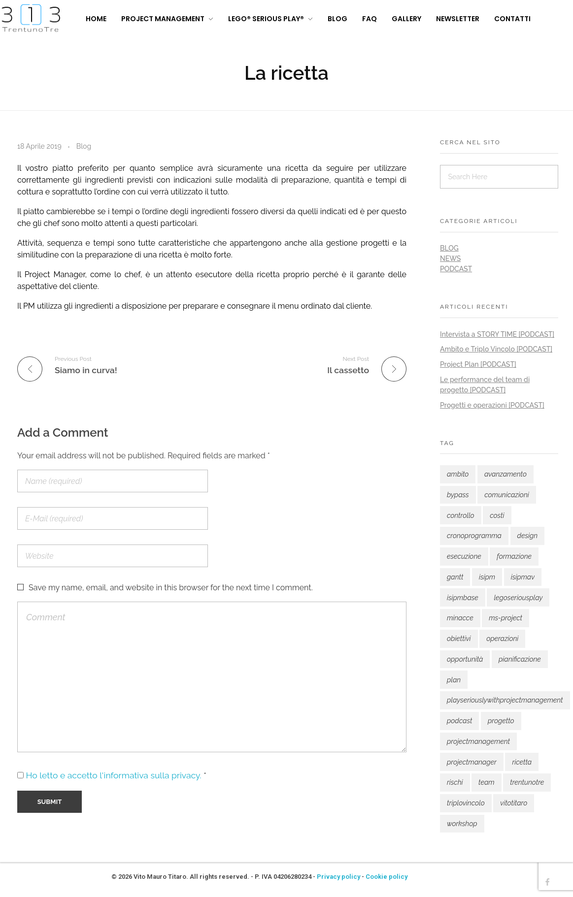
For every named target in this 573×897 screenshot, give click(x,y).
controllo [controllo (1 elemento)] (460, 515)
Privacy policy (338, 876)
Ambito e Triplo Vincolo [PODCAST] (496, 349)
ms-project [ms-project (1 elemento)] (505, 618)
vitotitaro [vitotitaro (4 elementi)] (513, 803)
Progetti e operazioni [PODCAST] (492, 405)
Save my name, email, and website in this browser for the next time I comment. (171, 587)
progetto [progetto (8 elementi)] (501, 721)
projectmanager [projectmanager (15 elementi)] (472, 762)
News (450, 258)
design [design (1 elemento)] (527, 536)
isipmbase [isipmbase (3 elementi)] (462, 598)
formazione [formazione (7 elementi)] (514, 556)
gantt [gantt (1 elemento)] (455, 577)
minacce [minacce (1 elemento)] (460, 618)
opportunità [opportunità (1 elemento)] (465, 659)
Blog (83, 146)
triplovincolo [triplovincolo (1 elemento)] (466, 803)
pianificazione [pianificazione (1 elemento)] (520, 659)
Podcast (456, 269)
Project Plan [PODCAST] (478, 364)
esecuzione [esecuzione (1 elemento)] (464, 556)
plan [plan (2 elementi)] (454, 680)
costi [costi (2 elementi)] (497, 515)
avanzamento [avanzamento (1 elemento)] (505, 474)
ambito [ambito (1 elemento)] (458, 474)
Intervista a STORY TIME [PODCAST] (497, 334)
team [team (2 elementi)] (486, 782)
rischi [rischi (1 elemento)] (455, 782)
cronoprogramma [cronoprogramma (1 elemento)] (474, 536)
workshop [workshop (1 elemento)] (462, 824)
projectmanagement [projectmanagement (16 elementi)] (478, 741)
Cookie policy (386, 876)
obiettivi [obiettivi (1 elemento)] (459, 638)
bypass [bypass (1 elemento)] (458, 495)
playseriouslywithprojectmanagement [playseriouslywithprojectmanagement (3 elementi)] (505, 700)
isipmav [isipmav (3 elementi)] (523, 577)
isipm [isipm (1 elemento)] (487, 577)
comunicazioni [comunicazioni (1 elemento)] (506, 495)
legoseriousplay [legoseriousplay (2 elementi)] (518, 598)
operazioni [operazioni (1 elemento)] (502, 638)
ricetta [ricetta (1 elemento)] (522, 762)
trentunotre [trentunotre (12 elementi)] (527, 782)
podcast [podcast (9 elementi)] (459, 721)
